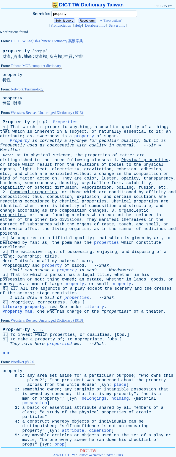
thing (160, 127)
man (33, 242)
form (116, 183)
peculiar (109, 127)
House (88, 384)
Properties (65, 122)
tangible (84, 389)
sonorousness (40, 183)
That (15, 127)
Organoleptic (134, 210)
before (49, 439)
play (80, 288)
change (106, 173)
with (82, 145)
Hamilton (10, 150)
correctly (51, 140)
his (145, 274)
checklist (140, 439)
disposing (143, 252)
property (12, 75)
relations (88, 164)
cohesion (126, 169)
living (59, 229)
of (144, 127)
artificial (60, 238)
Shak (104, 265)
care (87, 261)
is (40, 127)
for (92, 140)
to (65, 127)
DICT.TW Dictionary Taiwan (88, 5)
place (33, 380)
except (94, 288)
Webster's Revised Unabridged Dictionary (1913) (47, 113)
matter (127, 155)
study (53, 412)
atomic (143, 412)
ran (100, 439)
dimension (100, 430)
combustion (59, 196)
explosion (88, 196)
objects (80, 421)
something (33, 389)
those (13, 164)
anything (80, 127)
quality (130, 127)
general (125, 145)
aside (65, 375)
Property (20, 140)
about (127, 380)
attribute (11, 136)
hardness (10, 183)
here (39, 344)
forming (60, 215)
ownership (28, 256)
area (42, 375)
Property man (17, 311)
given (138, 238)
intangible (116, 389)
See (63, 307)
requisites (64, 293)
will (20, 297)
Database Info (95, 25)
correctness (51, 302)
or (94, 131)
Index (109, 455)
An (13, 238)
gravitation (97, 169)
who (50, 311)
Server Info (117, 25)
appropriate (88, 339)
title (50, 256)
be (128, 215)
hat (92, 394)
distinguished (16, 160)
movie (28, 439)
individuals (112, 421)
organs (84, 224)
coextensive (60, 145)
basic (33, 407)
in (59, 131)
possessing (79, 252)
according (28, 210)
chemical (69, 201)
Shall (16, 270)
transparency (158, 178)
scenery (123, 288)
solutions (145, 196)
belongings (94, 398)
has (78, 242)
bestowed (10, 242)
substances (39, 224)
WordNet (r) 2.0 (22, 362)
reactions (11, 201)
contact (8, 224)
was (90, 380)
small (102, 284)
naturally (110, 131)
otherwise (11, 229)
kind (5, 178)
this (168, 375)
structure (140, 206)
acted (43, 178)
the (78, 155)
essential (135, 131)
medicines (155, 229)
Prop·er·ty (16, 122)
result (44, 164)
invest (25, 334)
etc (3, 173)
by (141, 192)
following (78, 160)
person (57, 274)
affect (32, 229)
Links (119, 455)
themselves (133, 219)
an (168, 131)
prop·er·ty (16, 51)
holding (120, 398)
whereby (60, 421)
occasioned (37, 201)
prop (59, 444)
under (75, 307)
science (61, 155)
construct (38, 421)
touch (125, 224)
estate (94, 279)
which (29, 127)
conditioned (122, 192)
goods (157, 279)
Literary (94, 307)
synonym (78, 140)
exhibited (61, 173)
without (83, 173)
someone (60, 394)
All (24, 288)
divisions (70, 219)
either (7, 219)
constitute (148, 242)
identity (69, 206)
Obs (76, 302)
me (76, 344)
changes (98, 210)
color (90, 178)
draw (32, 297)
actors (24, 293)
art (157, 238)
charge (74, 311)
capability (12, 187)
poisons (8, 233)
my (54, 261)
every (65, 439)
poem (67, 242)
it (158, 131)
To (13, 334)
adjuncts (50, 288)
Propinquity (16, 265)
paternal (69, 261)
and (18, 173)
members (142, 407)
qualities (98, 334)
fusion (146, 187)
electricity (65, 169)
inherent (44, 131)
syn (105, 384)
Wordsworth (121, 270)
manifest (109, 219)
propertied (59, 344)
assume (42, 270)
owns (156, 375)
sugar (110, 136)
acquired (28, 238)
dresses (163, 288)
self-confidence (80, 426)
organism (79, 229)
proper (52, 127)
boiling (125, 187)
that (5, 131)
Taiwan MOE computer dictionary (36, 66)
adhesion (151, 169)
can (110, 215)
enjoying (107, 252)
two (53, 219)
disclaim (29, 261)
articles (62, 435)
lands (140, 279)
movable (41, 435)
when (30, 206)
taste (108, 224)
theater (154, 311)
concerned (107, 380)
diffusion (66, 187)
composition (147, 173)
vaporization (97, 187)
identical (11, 206)
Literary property (24, 307)
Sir (152, 145)
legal (88, 274)
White (73, 384)
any (31, 375)
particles (33, 417)
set (53, 375)
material (146, 398)
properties (97, 155)
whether (123, 274)
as (29, 136)
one (40, 311)
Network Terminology (27, 89)
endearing (137, 426)
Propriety (22, 302)
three (58, 160)
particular (101, 375)
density (68, 183)
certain (122, 196)
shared (106, 407)
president (73, 380)
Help (78, 25)
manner (126, 229)
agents (7, 169)
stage (43, 293)
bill (50, 297)
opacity (130, 178)
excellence (12, 247)
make (23, 339)
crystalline (95, 183)
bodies (116, 164)
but (147, 140)
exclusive (31, 252)
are (140, 155)
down (111, 439)
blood (78, 265)
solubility (138, 183)
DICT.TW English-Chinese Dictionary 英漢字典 (47, 41)
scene (80, 439)
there (43, 206)
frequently (12, 145)
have (27, 344)
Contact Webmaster (90, 455)
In (25, 155)
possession (12, 279)
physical (40, 155)
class (83, 215)
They (67, 178)
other (41, 219)
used (32, 145)
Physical (131, 160)
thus (37, 196)
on (54, 178)
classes (100, 160)
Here (7, 261)
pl (45, 122)
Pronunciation (61, 25)
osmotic (43, 187)
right (51, 252)
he (146, 394)
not (120, 215)
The (14, 252)
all (46, 261)
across (34, 384)
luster (109, 178)
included (143, 215)
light (26, 169)
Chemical (20, 192)
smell (152, 224)
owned (68, 279)
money (6, 284)
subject (78, 131)
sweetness (48, 136)
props (28, 444)
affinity (156, 192)
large (56, 284)
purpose (125, 375)
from (59, 164)
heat (42, 169)
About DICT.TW (64, 455)
